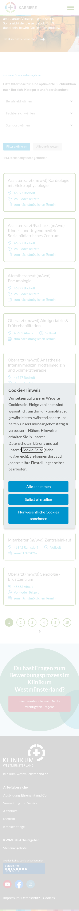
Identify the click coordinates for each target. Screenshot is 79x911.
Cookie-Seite (32, 449)
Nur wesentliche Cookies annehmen (38, 515)
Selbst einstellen (38, 499)
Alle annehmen (38, 486)
